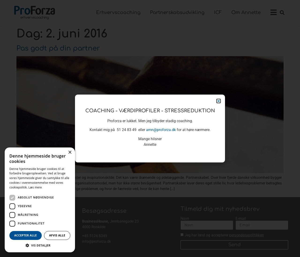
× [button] (69, 152)
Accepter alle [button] (25, 235)
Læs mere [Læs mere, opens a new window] (35, 187)
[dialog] (40, 199)
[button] (39, 245)
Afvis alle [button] (57, 235)
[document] (150, 128)
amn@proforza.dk (161, 130)
